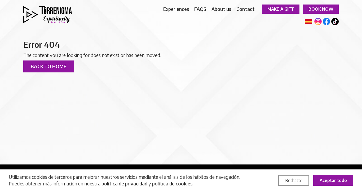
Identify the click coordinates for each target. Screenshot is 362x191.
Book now (320, 9)
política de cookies (172, 183)
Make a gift (280, 9)
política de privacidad (124, 183)
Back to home (49, 66)
